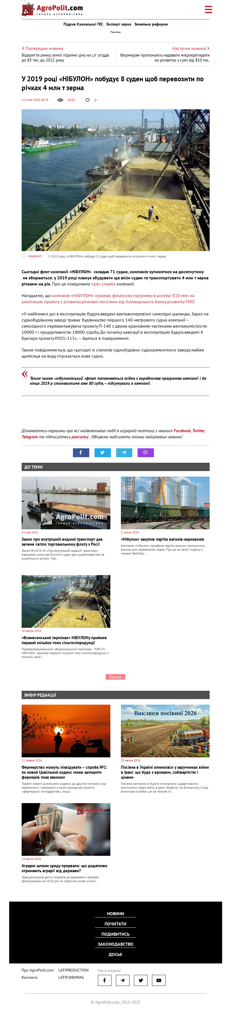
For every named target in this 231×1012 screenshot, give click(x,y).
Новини (115, 914)
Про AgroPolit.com (36, 969)
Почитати (115, 924)
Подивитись (115, 934)
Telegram (30, 436)
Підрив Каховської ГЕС (83, 24)
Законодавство (115, 944)
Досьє (115, 954)
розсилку (81, 436)
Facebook (182, 430)
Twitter (198, 430)
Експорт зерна (118, 24)
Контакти (28, 976)
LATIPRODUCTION (69, 969)
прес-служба (103, 284)
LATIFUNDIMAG (67, 976)
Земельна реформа (151, 24)
